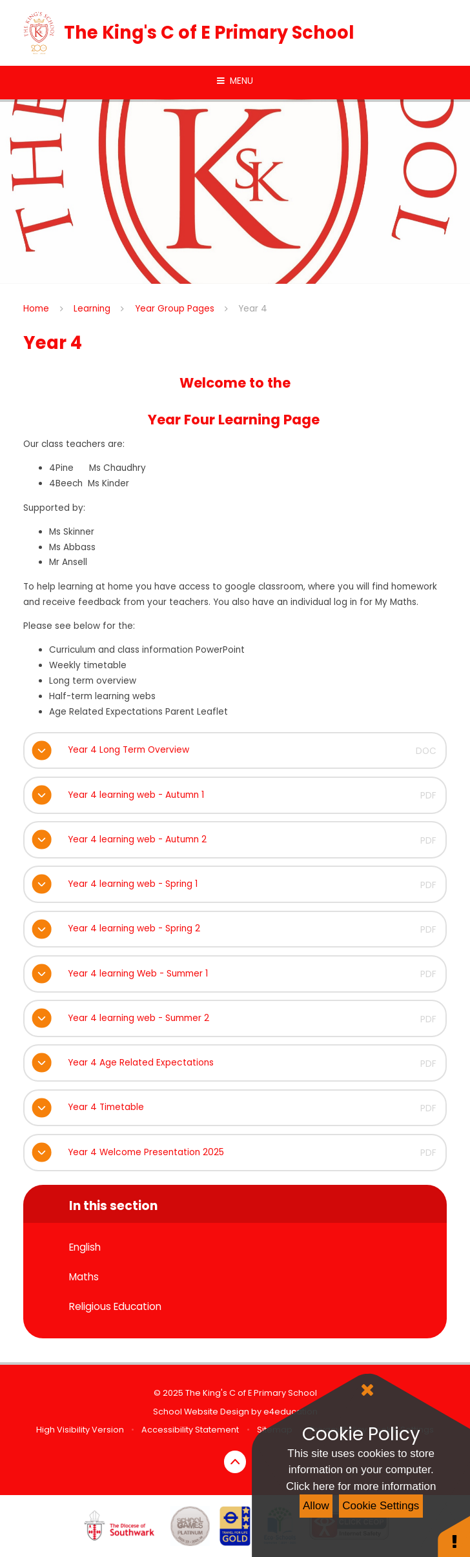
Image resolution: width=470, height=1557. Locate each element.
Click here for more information (361, 1486)
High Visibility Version (80, 1429)
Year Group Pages (174, 308)
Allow (316, 1506)
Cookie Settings (380, 1506)
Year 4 (252, 308)
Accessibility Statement (190, 1429)
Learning (92, 308)
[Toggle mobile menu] (235, 81)
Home (36, 308)
